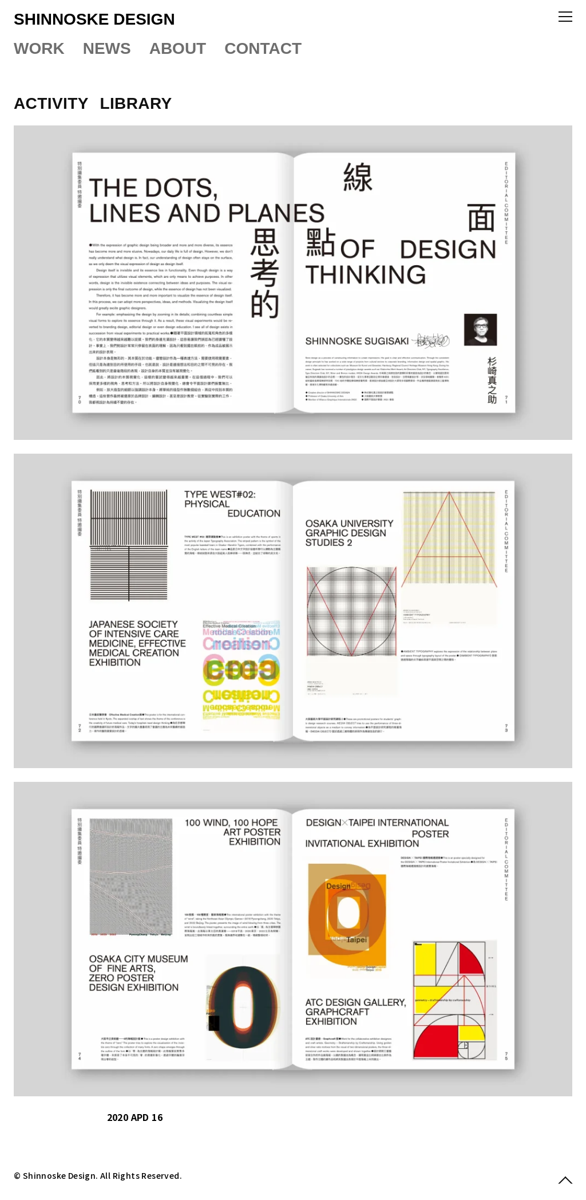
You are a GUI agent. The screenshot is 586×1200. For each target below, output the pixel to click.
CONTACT (263, 48)
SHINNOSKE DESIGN (94, 19)
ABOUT (178, 48)
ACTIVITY (53, 103)
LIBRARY (136, 103)
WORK (39, 48)
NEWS (107, 48)
